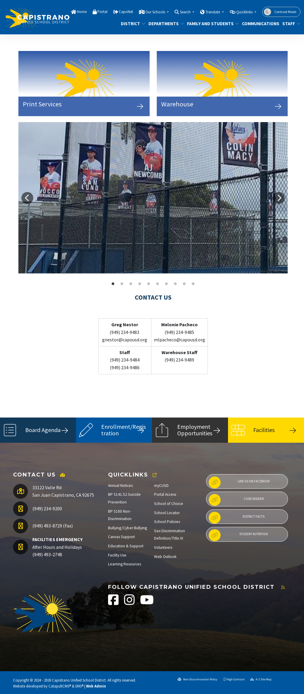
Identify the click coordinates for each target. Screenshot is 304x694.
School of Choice (168, 503)
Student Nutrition (238, 535)
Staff (290, 23)
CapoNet (126, 11)
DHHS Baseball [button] (113, 284)
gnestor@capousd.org (124, 340)
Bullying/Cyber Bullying (127, 527)
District (132, 23)
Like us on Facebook (239, 482)
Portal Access (165, 494)
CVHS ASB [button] (175, 284)
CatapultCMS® (59, 686)
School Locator (167, 512)
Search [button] (185, 12)
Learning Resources (124, 564)
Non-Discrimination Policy (197, 679)
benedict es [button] (184, 284)
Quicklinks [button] (245, 12)
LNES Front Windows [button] (140, 284)
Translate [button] (213, 12)
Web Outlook (165, 556)
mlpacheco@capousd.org (179, 340)
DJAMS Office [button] (158, 284)
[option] (153, 197)
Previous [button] (27, 198)
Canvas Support (121, 536)
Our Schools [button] (155, 12)
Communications (258, 23)
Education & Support (125, 546)
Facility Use (117, 555)
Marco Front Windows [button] (131, 284)
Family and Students (210, 23)
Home (82, 11)
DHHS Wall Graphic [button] (167, 284)
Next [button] (279, 198)
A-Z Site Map (260, 679)
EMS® (79, 686)
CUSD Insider (236, 500)
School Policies (167, 521)
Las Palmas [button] (149, 284)
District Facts (237, 518)
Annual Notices (120, 485)
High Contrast (236, 679)
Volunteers (163, 547)
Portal (102, 11)
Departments (164, 23)
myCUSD (161, 485)
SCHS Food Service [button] (122, 284)
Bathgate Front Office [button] (193, 284)
